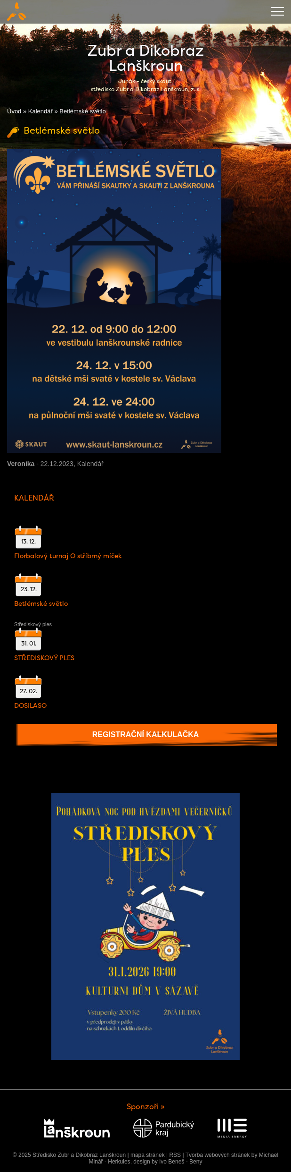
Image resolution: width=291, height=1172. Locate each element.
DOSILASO (30, 705)
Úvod (14, 111)
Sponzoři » (146, 1107)
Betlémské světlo (41, 603)
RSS (175, 1155)
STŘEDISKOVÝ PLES (44, 658)
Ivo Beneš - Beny (180, 1161)
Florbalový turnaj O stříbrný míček (68, 556)
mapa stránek (147, 1155)
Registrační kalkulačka (145, 734)
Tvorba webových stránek (218, 1155)
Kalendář (40, 111)
